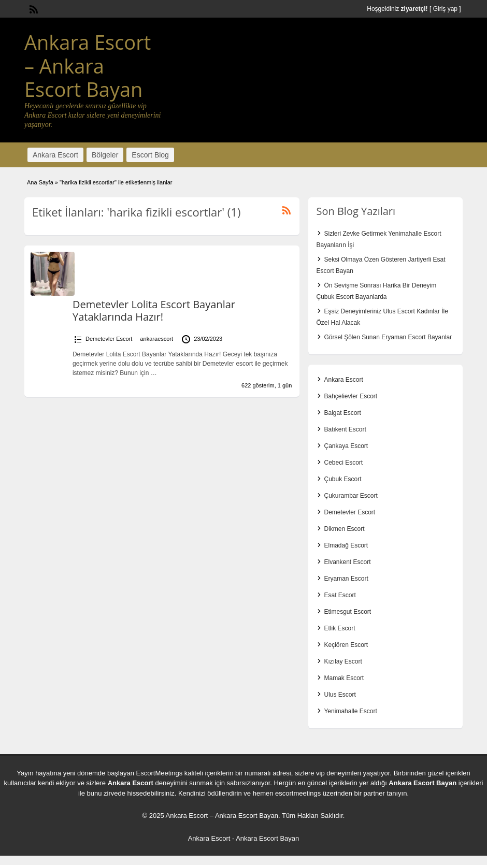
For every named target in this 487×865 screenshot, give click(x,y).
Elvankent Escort (347, 562)
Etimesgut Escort (347, 611)
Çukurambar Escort (350, 495)
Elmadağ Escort (346, 545)
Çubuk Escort (342, 479)
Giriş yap (445, 8)
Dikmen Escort (344, 528)
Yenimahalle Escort (350, 711)
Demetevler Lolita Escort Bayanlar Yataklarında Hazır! (154, 310)
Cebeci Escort (343, 462)
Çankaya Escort (346, 446)
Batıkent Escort (345, 429)
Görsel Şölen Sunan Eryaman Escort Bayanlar (388, 337)
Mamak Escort (344, 678)
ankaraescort (157, 339)
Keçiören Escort (346, 644)
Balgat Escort (342, 412)
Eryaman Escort (346, 578)
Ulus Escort (339, 694)
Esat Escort (339, 595)
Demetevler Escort (108, 339)
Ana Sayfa (40, 182)
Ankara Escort (55, 155)
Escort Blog (150, 155)
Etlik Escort (339, 628)
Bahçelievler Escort (350, 396)
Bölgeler (105, 155)
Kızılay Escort (343, 661)
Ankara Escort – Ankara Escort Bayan (87, 65)
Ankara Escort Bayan (422, 783)
